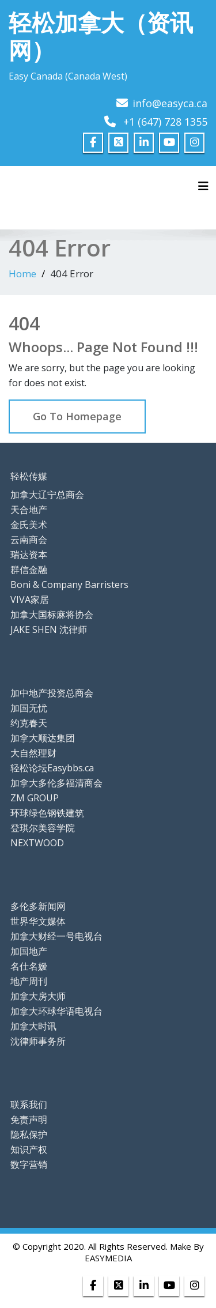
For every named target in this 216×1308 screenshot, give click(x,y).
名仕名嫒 (28, 966)
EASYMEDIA (108, 1258)
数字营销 (28, 1164)
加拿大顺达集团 (42, 738)
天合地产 (28, 509)
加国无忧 (28, 708)
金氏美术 (28, 524)
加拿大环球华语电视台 (56, 1011)
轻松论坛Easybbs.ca (52, 768)
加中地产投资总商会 (51, 693)
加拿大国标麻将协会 (51, 614)
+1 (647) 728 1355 (165, 122)
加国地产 (28, 951)
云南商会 (28, 539)
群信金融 (28, 569)
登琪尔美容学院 (42, 827)
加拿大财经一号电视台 (56, 936)
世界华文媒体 (38, 921)
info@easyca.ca (169, 103)
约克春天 (28, 723)
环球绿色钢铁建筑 (47, 812)
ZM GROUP (34, 797)
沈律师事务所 (38, 1041)
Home (22, 273)
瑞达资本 (28, 554)
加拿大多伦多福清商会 (56, 782)
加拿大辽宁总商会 (47, 494)
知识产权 (28, 1149)
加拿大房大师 (38, 996)
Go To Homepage (77, 416)
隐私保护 (28, 1134)
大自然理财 (33, 753)
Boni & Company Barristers (69, 584)
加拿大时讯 (33, 1026)
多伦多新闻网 (38, 906)
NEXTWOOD (37, 842)
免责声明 (28, 1119)
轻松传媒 (28, 476)
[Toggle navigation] (203, 186)
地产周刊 (28, 981)
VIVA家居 (29, 599)
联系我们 (28, 1104)
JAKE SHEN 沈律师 (48, 629)
